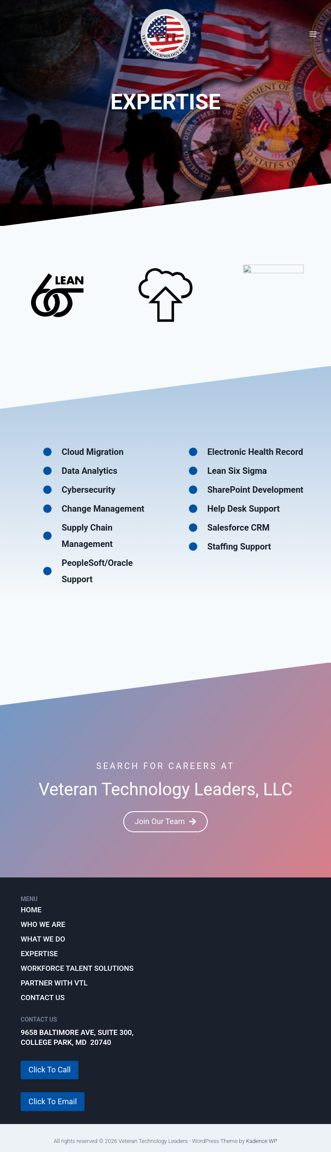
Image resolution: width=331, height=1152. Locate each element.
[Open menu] (313, 33)
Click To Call (49, 1069)
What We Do (43, 939)
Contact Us (43, 997)
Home (31, 909)
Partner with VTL (54, 983)
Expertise (39, 953)
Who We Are (43, 924)
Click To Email (52, 1101)
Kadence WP (262, 1141)
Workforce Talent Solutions (77, 968)
